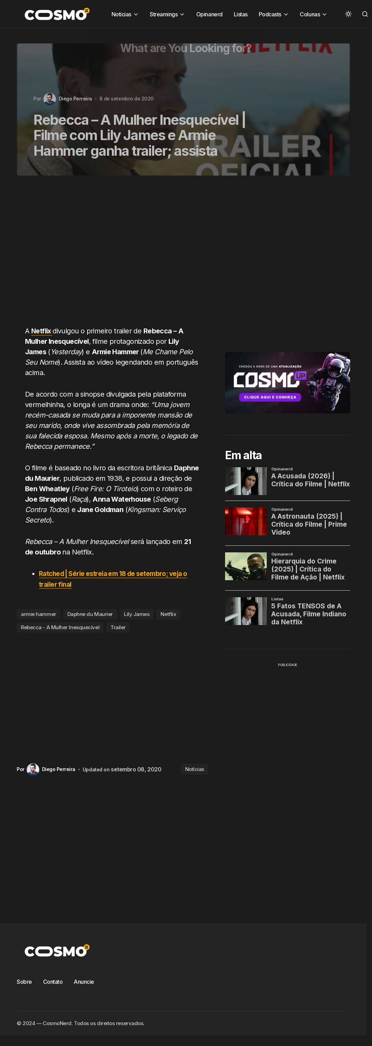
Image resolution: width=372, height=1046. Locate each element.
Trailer (118, 627)
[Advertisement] (104, 254)
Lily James (137, 614)
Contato (53, 981)
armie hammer (38, 614)
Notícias (194, 769)
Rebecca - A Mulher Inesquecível (60, 627)
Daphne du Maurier (90, 614)
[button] (348, 14)
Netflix (168, 614)
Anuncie (84, 981)
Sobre (24, 981)
